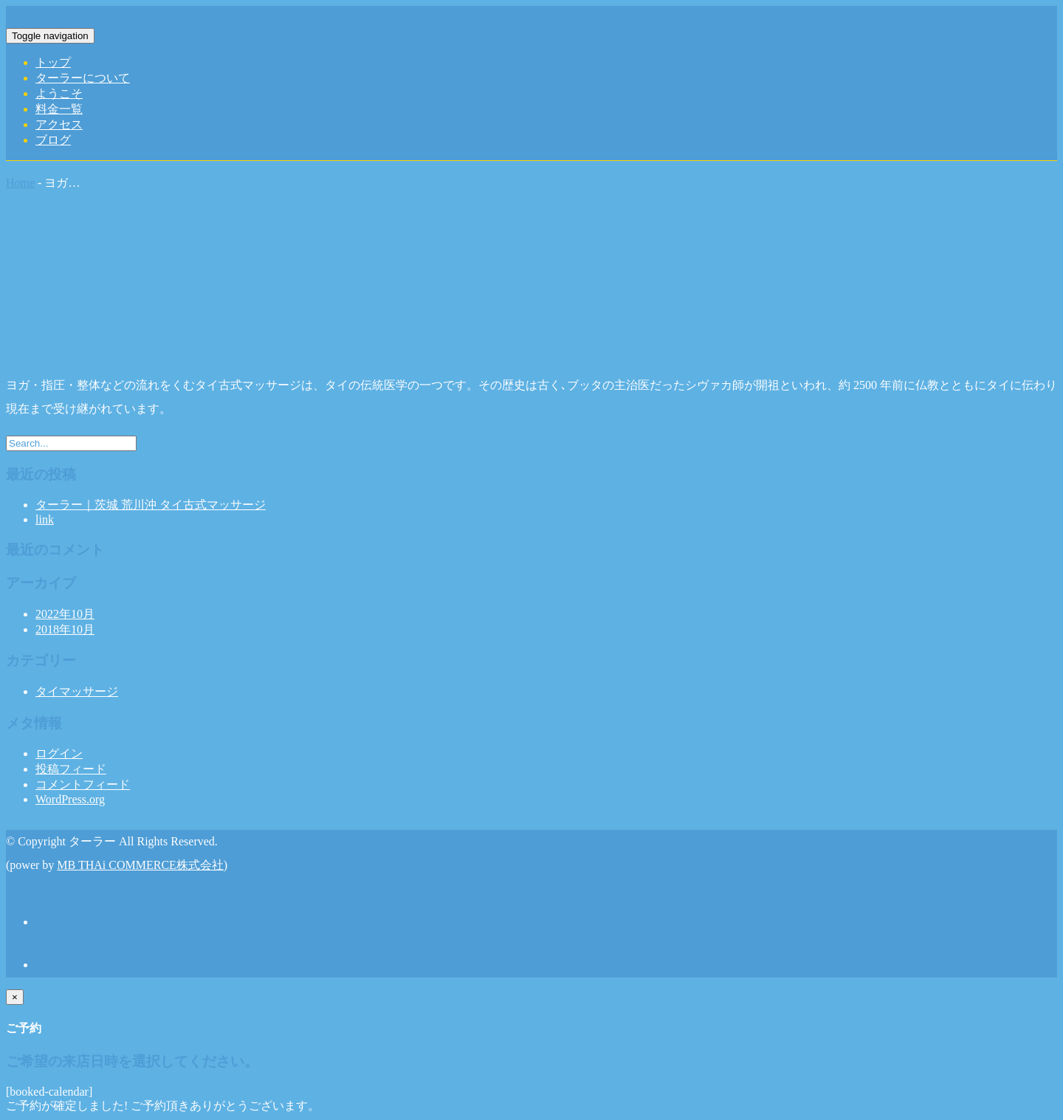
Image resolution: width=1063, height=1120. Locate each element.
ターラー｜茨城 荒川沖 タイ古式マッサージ (150, 504)
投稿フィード (70, 769)
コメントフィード (82, 784)
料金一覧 (59, 109)
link (44, 519)
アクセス (59, 124)
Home (20, 182)
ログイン (59, 753)
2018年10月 (64, 629)
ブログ (53, 140)
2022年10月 (64, 614)
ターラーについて (82, 78)
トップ (53, 62)
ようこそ (59, 93)
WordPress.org (70, 799)
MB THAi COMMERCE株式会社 (140, 865)
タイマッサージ (76, 691)
